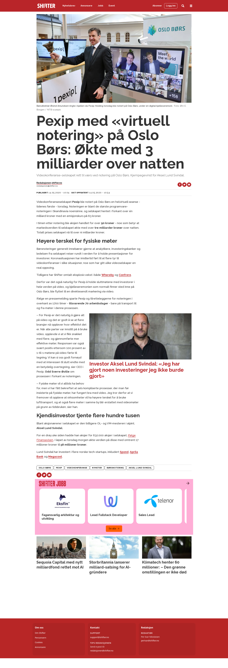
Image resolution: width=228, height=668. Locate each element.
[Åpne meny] (191, 6)
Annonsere (86, 5)
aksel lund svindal (140, 468)
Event (112, 5)
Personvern (40, 637)
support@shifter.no (99, 637)
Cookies (39, 642)
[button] (187, 483)
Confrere (125, 274)
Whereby (107, 274)
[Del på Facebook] (180, 184)
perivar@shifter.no (150, 640)
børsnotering (115, 468)
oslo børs (45, 468)
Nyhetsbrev (69, 5)
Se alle (112, 528)
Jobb (100, 5)
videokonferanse (77, 468)
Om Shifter (40, 632)
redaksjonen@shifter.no (101, 650)
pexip (59, 468)
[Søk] (183, 6)
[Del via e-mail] (189, 184)
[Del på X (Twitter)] (184, 184)
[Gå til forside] (46, 6)
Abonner (157, 5)
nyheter (97, 468)
